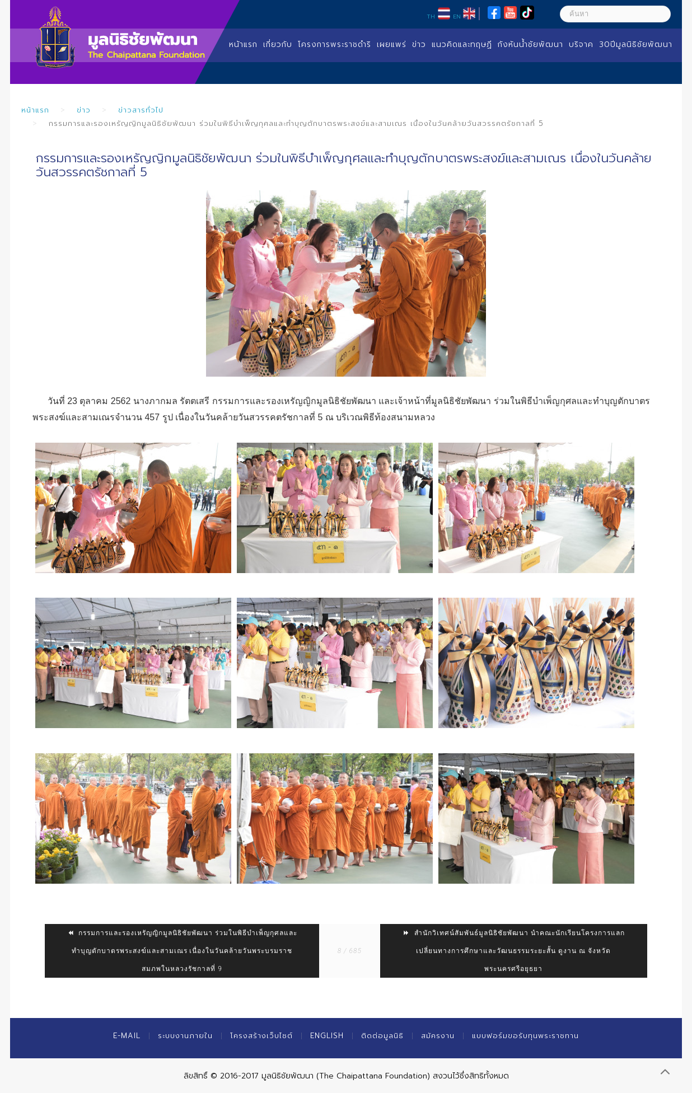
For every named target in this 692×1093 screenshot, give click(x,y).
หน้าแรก (243, 44)
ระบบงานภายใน (185, 1035)
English (327, 1035)
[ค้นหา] (615, 14)
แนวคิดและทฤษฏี (462, 44)
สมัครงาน (438, 1035)
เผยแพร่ (391, 44)
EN (457, 16)
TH (431, 16)
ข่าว (419, 44)
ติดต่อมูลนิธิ (382, 1035)
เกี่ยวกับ (277, 44)
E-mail (127, 1035)
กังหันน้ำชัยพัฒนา (530, 44)
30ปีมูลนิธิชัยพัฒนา (635, 44)
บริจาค (581, 44)
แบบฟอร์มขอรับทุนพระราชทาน (525, 1035)
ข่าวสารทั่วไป (140, 110)
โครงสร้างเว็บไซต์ (261, 1035)
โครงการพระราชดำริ (334, 44)
